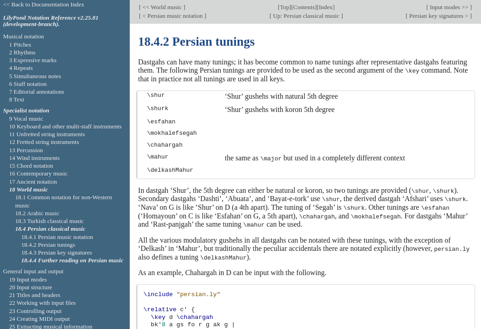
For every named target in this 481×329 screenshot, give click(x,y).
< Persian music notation (172, 15)
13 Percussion (26, 150)
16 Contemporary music (38, 173)
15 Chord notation (31, 165)
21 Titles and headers (34, 295)
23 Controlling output (35, 311)
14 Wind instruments (34, 157)
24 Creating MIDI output (39, 318)
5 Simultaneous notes (35, 76)
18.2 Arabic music (37, 213)
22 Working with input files (42, 302)
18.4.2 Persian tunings (48, 244)
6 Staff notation (28, 83)
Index (326, 6)
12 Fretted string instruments (44, 141)
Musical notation (23, 36)
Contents (304, 6)
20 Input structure (30, 287)
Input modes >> (449, 6)
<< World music (162, 6)
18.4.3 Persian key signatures (56, 252)
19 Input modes (28, 279)
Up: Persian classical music (306, 15)
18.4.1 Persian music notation (57, 236)
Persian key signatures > (439, 15)
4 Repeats (21, 67)
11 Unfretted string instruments (47, 134)
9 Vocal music (26, 118)
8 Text (16, 99)
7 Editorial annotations (36, 91)
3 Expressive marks (33, 60)
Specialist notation (26, 110)
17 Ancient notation (33, 181)
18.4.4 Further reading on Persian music (72, 260)
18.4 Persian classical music (50, 228)
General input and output (33, 271)
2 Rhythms (22, 52)
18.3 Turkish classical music (49, 221)
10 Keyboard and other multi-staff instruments (65, 126)
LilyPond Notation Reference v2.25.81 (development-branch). (51, 21)
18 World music (28, 189)
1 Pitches (20, 44)
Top (284, 6)
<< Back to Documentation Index (44, 4)
